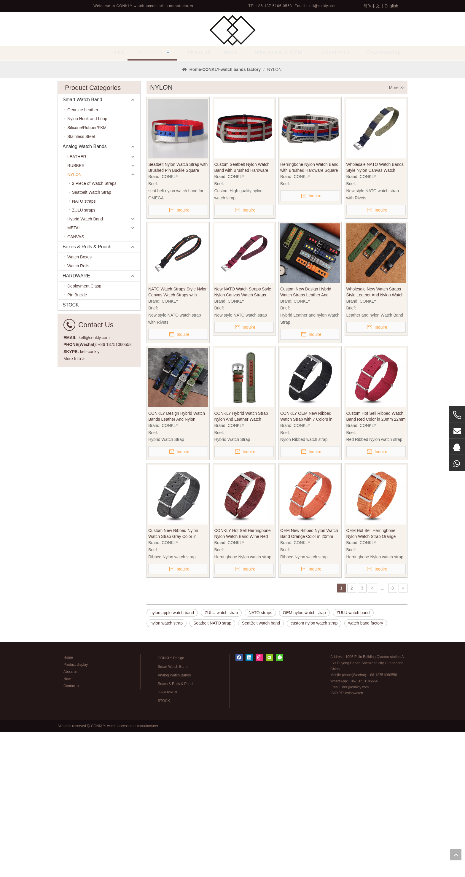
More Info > (74, 503)
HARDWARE (76, 420)
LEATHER (76, 301)
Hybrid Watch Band (85, 364)
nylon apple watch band (172, 757)
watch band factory (365, 768)
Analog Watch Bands (85, 291)
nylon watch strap (166, 768)
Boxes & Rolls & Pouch (87, 391)
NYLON (74, 319)
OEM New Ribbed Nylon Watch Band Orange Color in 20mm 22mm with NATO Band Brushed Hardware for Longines (309, 678)
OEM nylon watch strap (304, 757)
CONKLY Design (171, 803)
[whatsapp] (279, 802)
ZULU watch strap (221, 757)
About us (70, 817)
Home (68, 802)
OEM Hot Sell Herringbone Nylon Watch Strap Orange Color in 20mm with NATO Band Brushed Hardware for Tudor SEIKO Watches (375, 678)
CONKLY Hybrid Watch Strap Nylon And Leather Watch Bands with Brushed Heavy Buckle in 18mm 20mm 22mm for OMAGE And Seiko (241, 561)
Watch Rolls (78, 411)
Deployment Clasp (84, 431)
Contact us (71, 831)
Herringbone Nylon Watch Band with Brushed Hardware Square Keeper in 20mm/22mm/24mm (309, 312)
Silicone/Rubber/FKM (86, 272)
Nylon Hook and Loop (87, 263)
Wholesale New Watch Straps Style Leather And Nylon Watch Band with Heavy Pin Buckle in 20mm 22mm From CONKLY (375, 437)
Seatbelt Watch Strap (91, 337)
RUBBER (76, 310)
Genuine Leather (82, 254)
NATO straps (84, 346)
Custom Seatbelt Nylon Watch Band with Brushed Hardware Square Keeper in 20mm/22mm (243, 312)
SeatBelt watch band (261, 768)
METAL (74, 373)
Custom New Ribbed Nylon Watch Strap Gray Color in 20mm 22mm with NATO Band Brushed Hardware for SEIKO (176, 678)
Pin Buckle (77, 440)
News (67, 824)
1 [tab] (232, 195)
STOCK (71, 449)
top (455, 854)
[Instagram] (259, 802)
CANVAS (75, 381)
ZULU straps (83, 355)
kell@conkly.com (322, 6)
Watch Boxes (79, 402)
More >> (397, 233)
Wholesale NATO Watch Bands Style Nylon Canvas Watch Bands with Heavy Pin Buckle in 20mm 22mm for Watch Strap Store (375, 312)
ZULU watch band (353, 757)
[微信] (269, 802)
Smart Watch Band (82, 244)
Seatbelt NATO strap (212, 768)
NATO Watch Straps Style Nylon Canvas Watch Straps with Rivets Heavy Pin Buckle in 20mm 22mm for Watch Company (178, 437)
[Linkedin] (249, 802)
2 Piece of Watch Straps (94, 328)
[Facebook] (239, 802)
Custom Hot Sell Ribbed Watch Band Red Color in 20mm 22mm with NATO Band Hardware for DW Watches (376, 561)
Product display (75, 810)
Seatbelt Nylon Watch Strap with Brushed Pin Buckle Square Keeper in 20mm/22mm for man (178, 312)
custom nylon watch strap (314, 768)
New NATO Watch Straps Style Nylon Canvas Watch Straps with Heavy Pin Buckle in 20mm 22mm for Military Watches (243, 437)
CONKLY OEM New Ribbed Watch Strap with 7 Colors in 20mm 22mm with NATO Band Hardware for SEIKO (308, 561)
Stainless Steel (81, 281)
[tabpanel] (232, 133)
